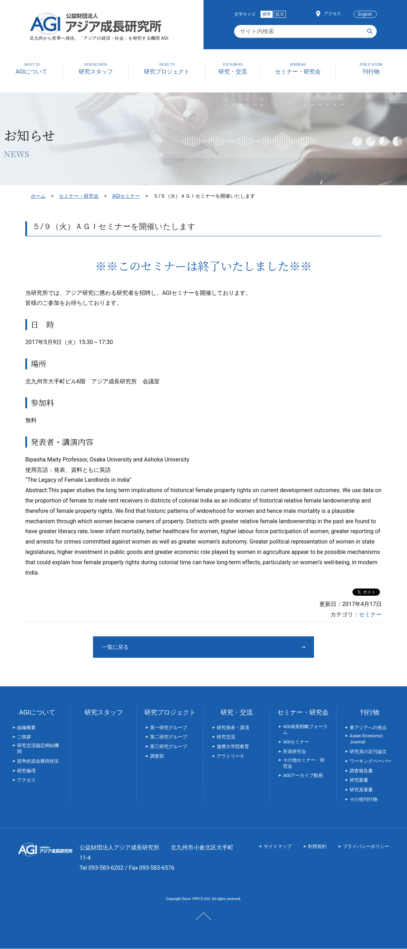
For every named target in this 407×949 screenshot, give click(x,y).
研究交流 (226, 737)
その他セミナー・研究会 (304, 763)
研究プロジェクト (170, 712)
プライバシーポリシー (366, 846)
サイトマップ (278, 846)
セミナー (370, 614)
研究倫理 (26, 771)
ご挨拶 (24, 737)
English (365, 14)
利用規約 (317, 846)
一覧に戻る (177, 646)
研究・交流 (237, 712)
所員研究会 (294, 751)
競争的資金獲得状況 (38, 761)
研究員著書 (361, 790)
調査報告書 (361, 771)
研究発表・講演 (233, 728)
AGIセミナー (126, 196)
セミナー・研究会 (79, 196)
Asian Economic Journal (366, 739)
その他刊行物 (363, 799)
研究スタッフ (103, 712)
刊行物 (369, 712)
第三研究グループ (168, 746)
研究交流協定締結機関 (38, 748)
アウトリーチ (230, 756)
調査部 (157, 756)
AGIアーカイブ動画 (303, 775)
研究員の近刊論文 (368, 751)
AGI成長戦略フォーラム (305, 730)
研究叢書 (359, 780)
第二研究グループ (168, 737)
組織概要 (26, 728)
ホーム (38, 196)
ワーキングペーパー (370, 761)
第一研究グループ (168, 728)
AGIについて (37, 712)
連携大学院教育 (233, 746)
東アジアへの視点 (368, 728)
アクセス (332, 13)
